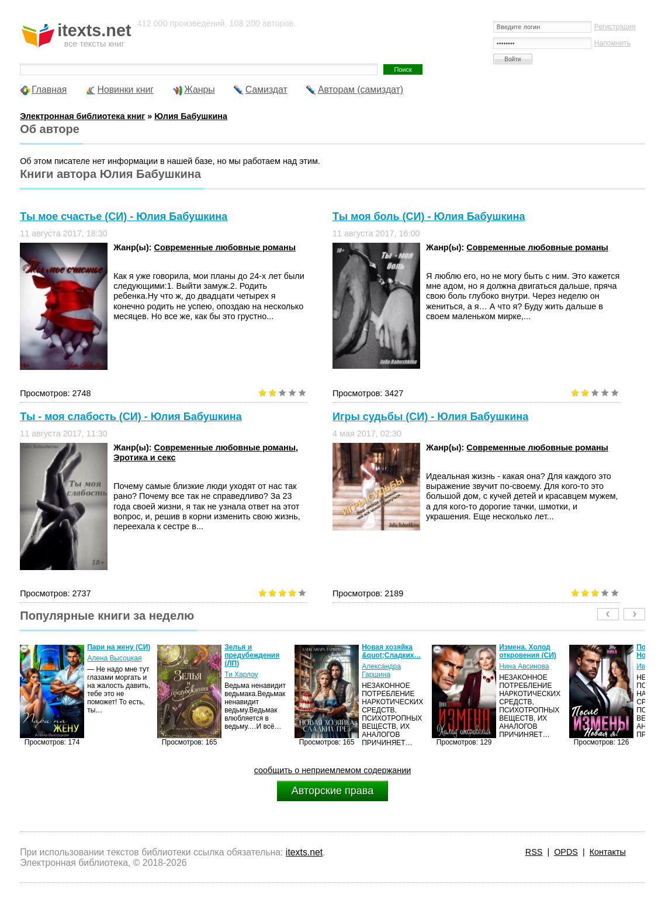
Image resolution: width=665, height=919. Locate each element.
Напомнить (612, 43)
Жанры (199, 90)
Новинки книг (125, 90)
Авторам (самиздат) (360, 90)
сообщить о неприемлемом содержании (332, 770)
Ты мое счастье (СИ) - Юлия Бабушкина (123, 216)
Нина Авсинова (524, 666)
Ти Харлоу (241, 674)
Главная (49, 90)
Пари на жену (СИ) (118, 647)
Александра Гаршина (381, 670)
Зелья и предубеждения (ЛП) (251, 655)
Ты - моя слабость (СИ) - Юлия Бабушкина (131, 416)
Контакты (608, 852)
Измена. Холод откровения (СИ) (527, 651)
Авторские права (332, 790)
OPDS (566, 852)
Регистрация (615, 27)
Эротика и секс (144, 457)
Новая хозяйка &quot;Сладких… (391, 651)
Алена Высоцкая (114, 658)
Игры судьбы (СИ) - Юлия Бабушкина (430, 416)
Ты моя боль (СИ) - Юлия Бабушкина (428, 216)
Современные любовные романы (225, 247)
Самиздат (266, 90)
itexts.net (304, 852)
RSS (534, 852)
